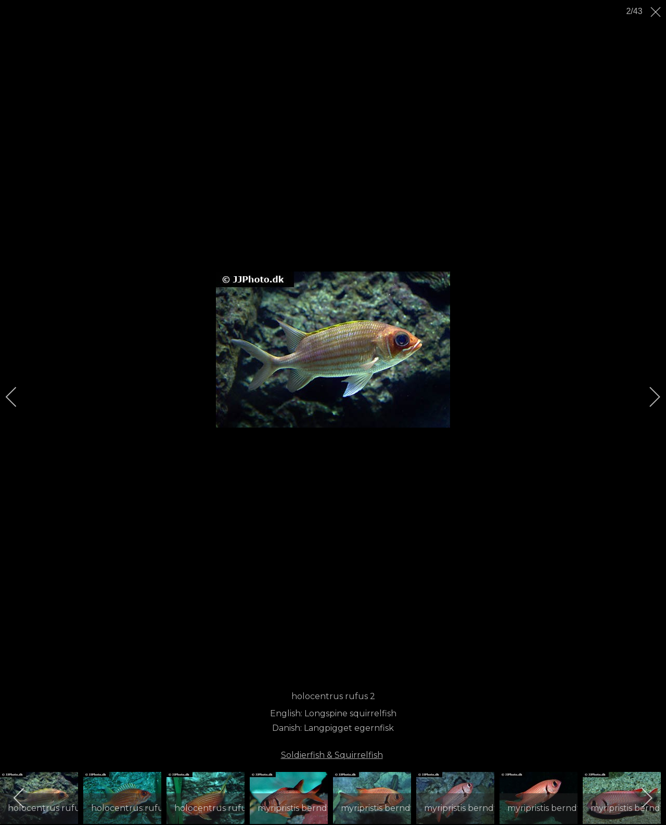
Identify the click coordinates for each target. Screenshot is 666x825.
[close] (656, 12)
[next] (648, 397)
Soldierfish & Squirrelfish (332, 755)
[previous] (18, 397)
